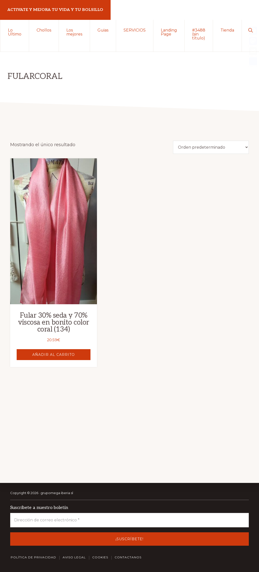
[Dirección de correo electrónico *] (129, 520)
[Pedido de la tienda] (211, 147)
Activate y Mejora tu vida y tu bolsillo (55, 9)
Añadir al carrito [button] (47, 339)
